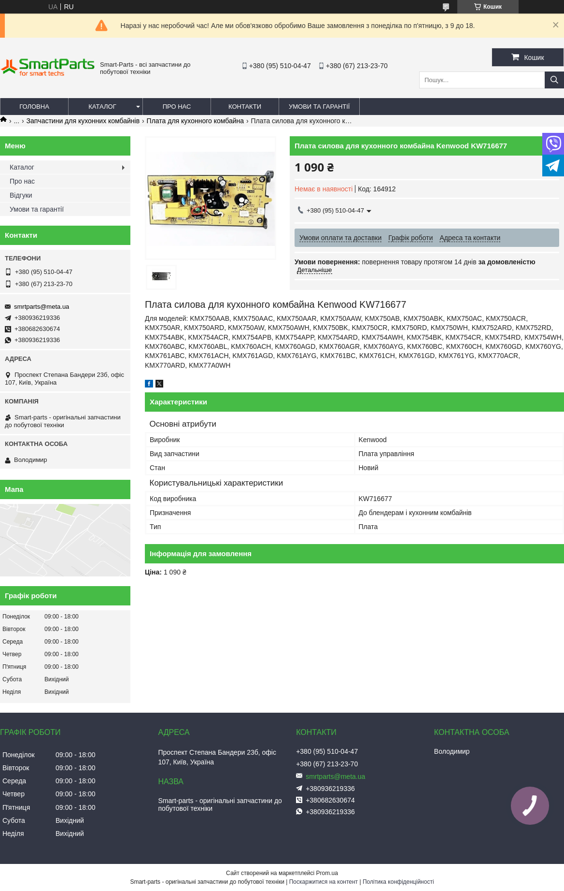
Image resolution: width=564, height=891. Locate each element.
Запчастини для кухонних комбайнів (83, 121)
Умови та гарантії (319, 106)
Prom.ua (327, 873)
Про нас (177, 106)
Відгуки (21, 195)
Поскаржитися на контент (323, 881)
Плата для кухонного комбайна (195, 121)
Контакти (244, 106)
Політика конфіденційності (398, 881)
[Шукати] (554, 80)
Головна (34, 106)
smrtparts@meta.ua (41, 306)
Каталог (102, 106)
